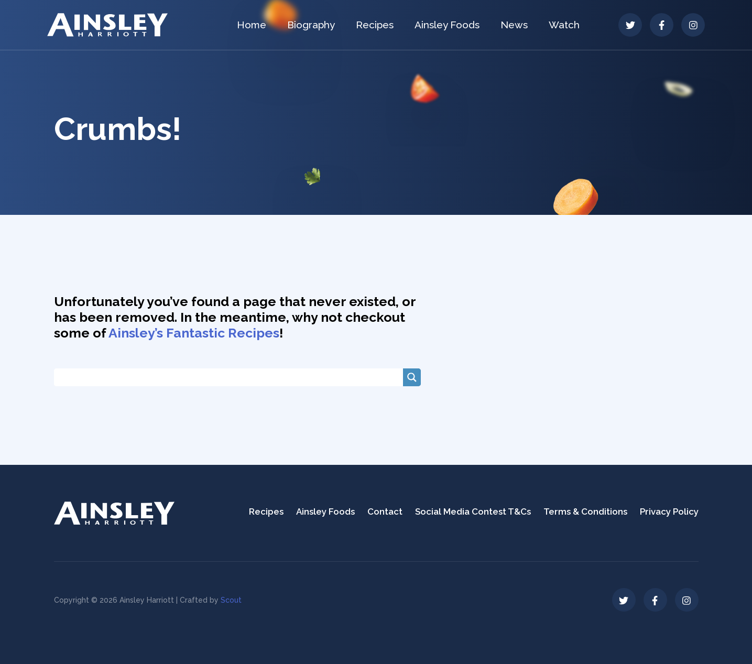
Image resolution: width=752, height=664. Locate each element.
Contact (384, 511)
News (514, 24)
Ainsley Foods (447, 24)
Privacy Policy (669, 511)
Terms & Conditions (585, 511)
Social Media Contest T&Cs (473, 511)
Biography (311, 24)
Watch (564, 24)
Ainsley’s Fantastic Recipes (193, 333)
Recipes (375, 24)
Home (251, 24)
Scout (231, 600)
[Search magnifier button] (412, 377)
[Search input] (231, 377)
